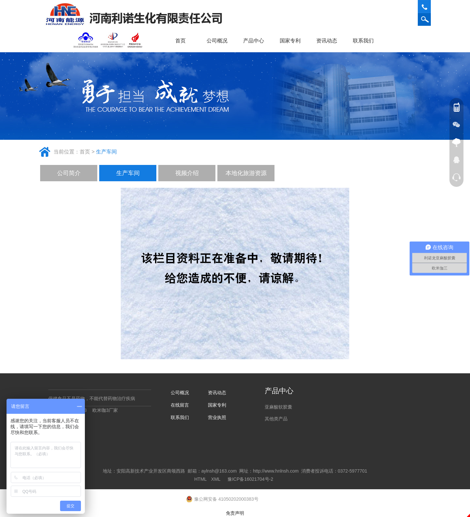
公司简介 (69, 173)
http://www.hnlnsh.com (276, 471)
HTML (200, 479)
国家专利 (290, 40)
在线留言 (180, 405)
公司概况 (219, 40)
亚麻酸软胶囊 (278, 407)
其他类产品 (276, 418)
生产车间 (106, 151)
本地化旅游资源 (246, 173)
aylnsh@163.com (219, 471)
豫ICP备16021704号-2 (250, 479)
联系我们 (365, 40)
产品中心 (256, 40)
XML (215, 479)
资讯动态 (329, 40)
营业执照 (217, 417)
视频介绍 (187, 173)
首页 (180, 40)
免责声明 (235, 513)
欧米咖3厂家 (105, 410)
